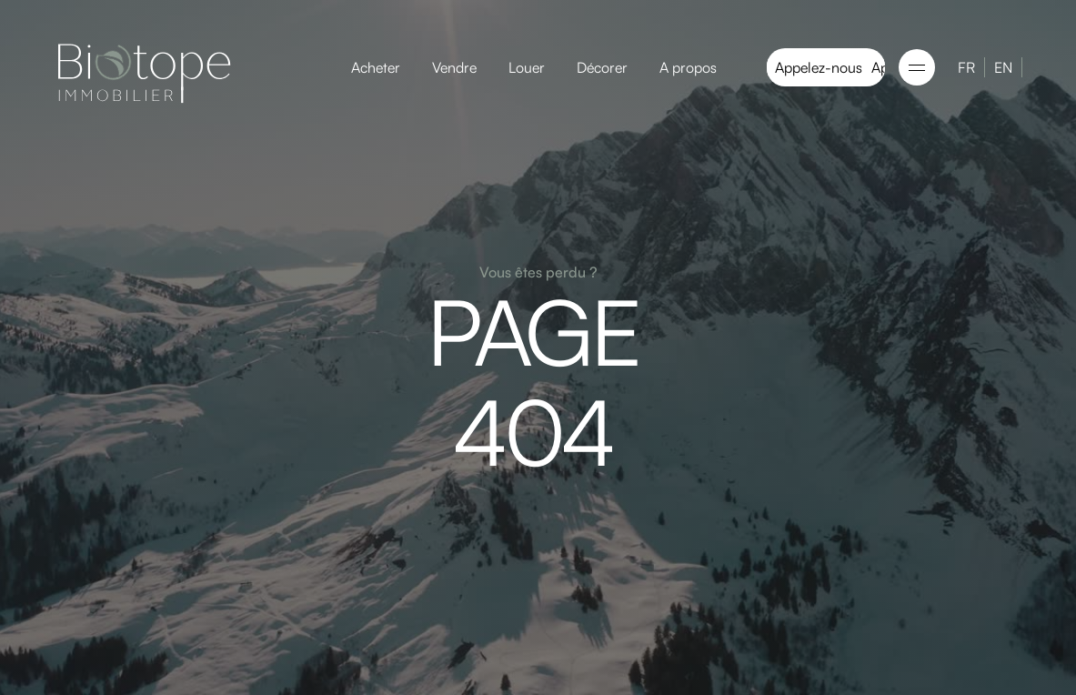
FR (966, 67)
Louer (526, 67)
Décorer (602, 67)
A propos (688, 67)
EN (1003, 67)
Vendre (454, 67)
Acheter (375, 67)
